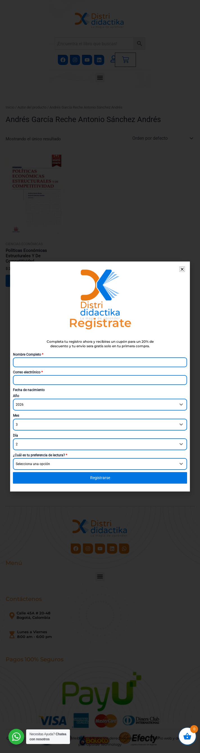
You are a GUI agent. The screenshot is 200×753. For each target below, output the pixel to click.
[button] (182, 269)
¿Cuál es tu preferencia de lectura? (40, 455)
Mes (16, 416)
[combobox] (100, 405)
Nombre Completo (28, 355)
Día (15, 436)
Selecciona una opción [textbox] (33, 464)
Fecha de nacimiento (29, 390)
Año (16, 396)
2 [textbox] (17, 444)
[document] (100, 376)
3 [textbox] (17, 425)
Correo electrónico (28, 372)
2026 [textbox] (20, 405)
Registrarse (100, 477)
